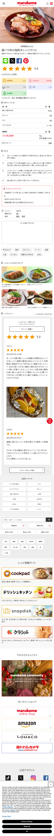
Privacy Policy (6, 816)
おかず (18, 211)
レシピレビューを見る (9, 74)
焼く (17, 213)
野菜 (23, 216)
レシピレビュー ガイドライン (43, 314)
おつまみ (14, 254)
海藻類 (40, 541)
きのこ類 (15, 547)
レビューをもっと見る (27, 470)
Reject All (27, 826)
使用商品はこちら (27, 46)
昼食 (46, 250)
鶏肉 (22, 541)
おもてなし (26, 250)
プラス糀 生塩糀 (8, 135)
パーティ (38, 250)
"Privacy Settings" (7, 807)
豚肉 (17, 216)
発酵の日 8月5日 (27, 254)
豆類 (24, 547)
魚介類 (31, 541)
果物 (33, 547)
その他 (6, 553)
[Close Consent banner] (50, 784)
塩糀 (16, 250)
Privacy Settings (26, 821)
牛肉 (6, 541)
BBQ (39, 254)
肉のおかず (7, 250)
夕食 (4, 254)
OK (27, 831)
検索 (3, 3)
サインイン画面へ (27, 329)
